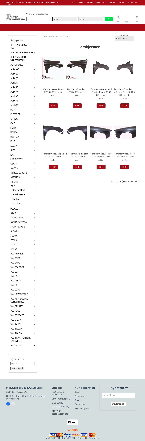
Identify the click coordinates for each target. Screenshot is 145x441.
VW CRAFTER (17, 267)
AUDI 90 (14, 78)
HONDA (14, 132)
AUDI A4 (14, 91)
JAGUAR (14, 145)
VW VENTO (16, 345)
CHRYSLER (15, 114)
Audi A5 (14, 96)
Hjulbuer (16, 199)
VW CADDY (16, 262)
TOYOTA (14, 244)
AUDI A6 (14, 100)
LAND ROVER (16, 159)
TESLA (13, 240)
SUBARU (14, 231)
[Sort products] (124, 38)
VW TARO (15, 324)
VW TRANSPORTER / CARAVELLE (20, 339)
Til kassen (133, 7)
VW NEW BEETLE (19, 294)
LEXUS (13, 163)
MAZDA (14, 168)
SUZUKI (13, 235)
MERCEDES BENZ (18, 172)
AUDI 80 (14, 73)
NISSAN (14, 181)
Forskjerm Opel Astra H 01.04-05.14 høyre (53, 91)
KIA (12, 154)
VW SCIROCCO (17, 315)
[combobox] (38, 19)
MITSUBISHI (15, 177)
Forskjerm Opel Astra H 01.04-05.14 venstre (77, 91)
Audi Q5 (14, 105)
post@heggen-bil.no (60, 414)
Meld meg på (118, 404)
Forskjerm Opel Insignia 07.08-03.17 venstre (77, 155)
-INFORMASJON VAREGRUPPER (18, 59)
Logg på (112, 2)
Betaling (90, 2)
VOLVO (14, 249)
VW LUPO (15, 289)
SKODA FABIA (17, 217)
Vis (109, 19)
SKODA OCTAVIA (18, 222)
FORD (13, 127)
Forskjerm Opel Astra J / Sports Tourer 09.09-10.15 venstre (124, 92)
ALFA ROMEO (16, 64)
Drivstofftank (19, 190)
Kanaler (16, 203)
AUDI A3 (14, 87)
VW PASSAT (16, 306)
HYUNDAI (14, 136)
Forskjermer (19, 194)
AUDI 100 (14, 69)
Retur (81, 2)
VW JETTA (15, 280)
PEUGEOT (15, 208)
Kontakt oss (132, 2)
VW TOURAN (16, 333)
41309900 (56, 411)
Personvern (100, 2)
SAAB (13, 213)
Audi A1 (14, 82)
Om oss (121, 2)
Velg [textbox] (30, 19)
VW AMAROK (16, 253)
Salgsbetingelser (82, 408)
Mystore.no (14, 399)
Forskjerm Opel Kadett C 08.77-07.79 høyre (101, 155)
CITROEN (14, 118)
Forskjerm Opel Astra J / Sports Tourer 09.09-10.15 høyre (101, 92)
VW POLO (15, 310)
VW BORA (15, 258)
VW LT (13, 285)
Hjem (74, 2)
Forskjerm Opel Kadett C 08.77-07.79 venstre (125, 155)
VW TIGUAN (16, 328)
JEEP (12, 150)
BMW (13, 109)
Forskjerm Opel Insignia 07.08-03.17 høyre (53, 155)
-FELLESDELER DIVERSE (22, 52)
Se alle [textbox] (57, 19)
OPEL (13, 186)
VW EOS (14, 271)
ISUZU (13, 141)
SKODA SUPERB (17, 226)
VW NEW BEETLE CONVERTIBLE (19, 300)
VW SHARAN (16, 319)
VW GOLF (15, 276)
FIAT (12, 123)
